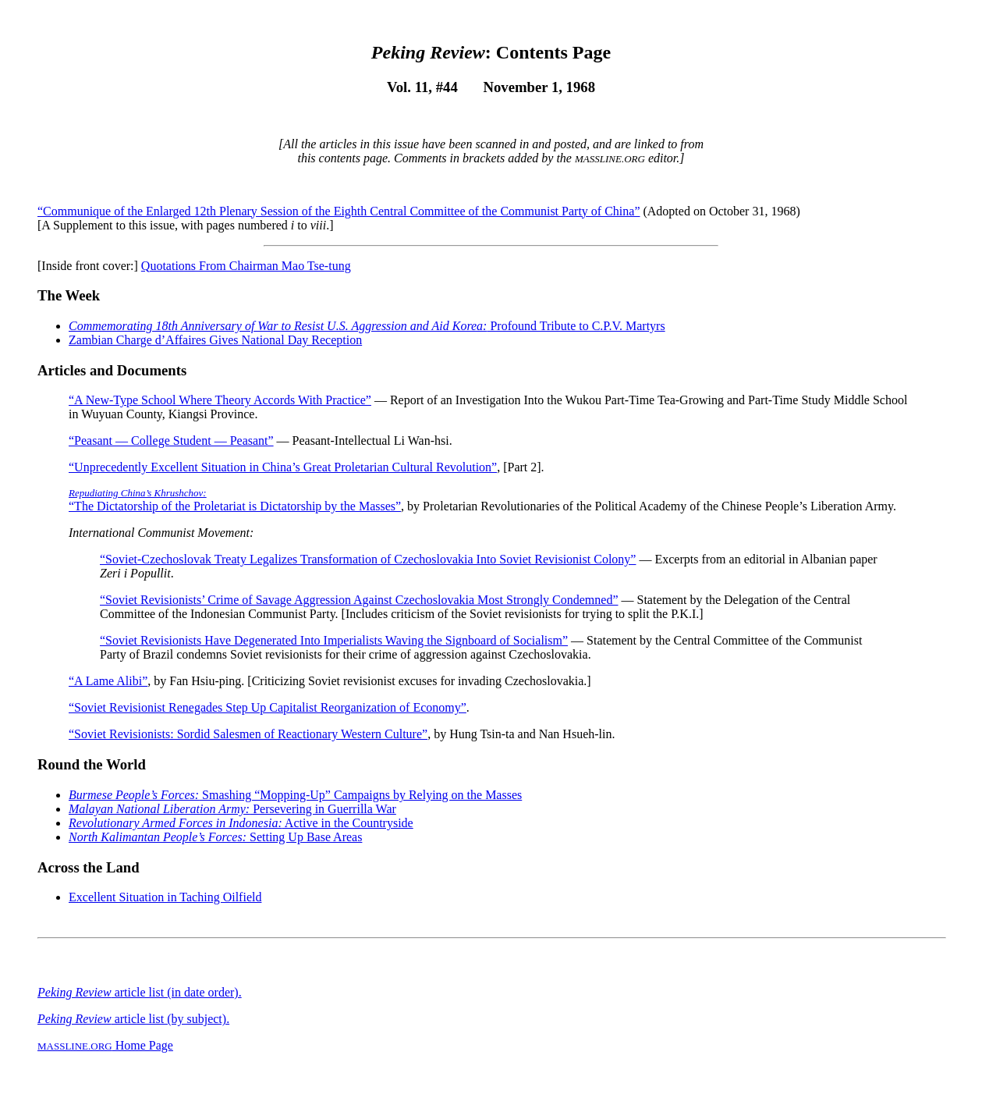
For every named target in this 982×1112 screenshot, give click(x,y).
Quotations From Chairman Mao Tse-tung (246, 265)
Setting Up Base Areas (215, 837)
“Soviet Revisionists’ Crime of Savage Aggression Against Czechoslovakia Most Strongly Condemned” (359, 599)
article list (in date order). (139, 992)
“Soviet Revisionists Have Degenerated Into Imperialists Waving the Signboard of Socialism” (334, 640)
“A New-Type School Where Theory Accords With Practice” (220, 400)
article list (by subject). (133, 1018)
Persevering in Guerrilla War (232, 808)
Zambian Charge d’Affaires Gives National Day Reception (215, 339)
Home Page (105, 1045)
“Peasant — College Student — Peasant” (171, 440)
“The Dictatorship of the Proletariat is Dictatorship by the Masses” (235, 500)
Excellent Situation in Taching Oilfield (165, 897)
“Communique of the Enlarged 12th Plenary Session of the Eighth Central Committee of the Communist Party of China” (338, 211)
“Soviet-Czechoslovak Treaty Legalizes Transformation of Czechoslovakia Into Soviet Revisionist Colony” (368, 559)
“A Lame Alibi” (108, 680)
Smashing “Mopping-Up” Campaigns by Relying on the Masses (295, 794)
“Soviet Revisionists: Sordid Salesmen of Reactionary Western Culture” (248, 734)
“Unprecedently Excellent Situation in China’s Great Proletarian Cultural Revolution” (283, 467)
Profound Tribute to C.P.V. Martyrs (367, 325)
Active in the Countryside (241, 823)
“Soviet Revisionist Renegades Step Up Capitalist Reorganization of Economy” (267, 707)
